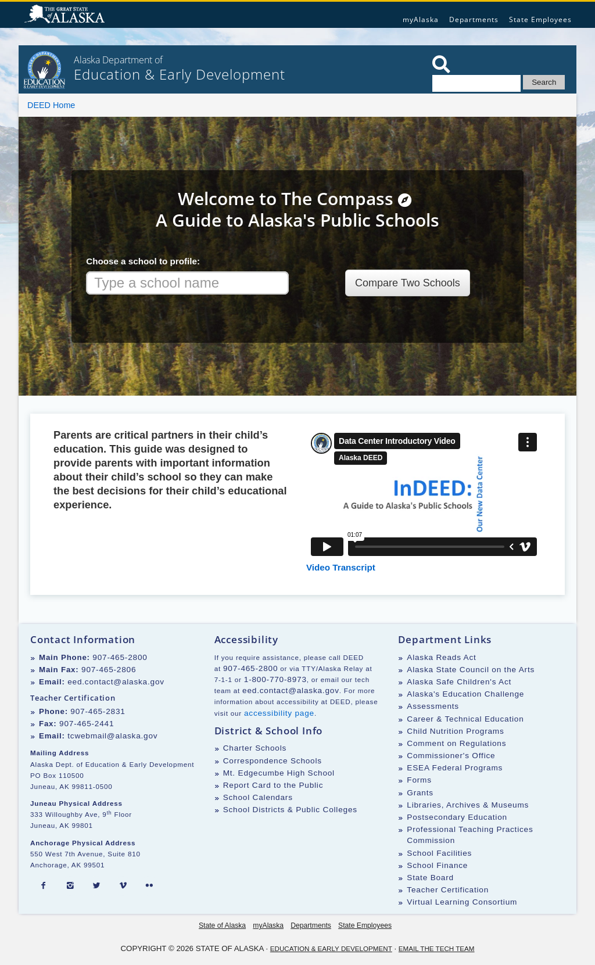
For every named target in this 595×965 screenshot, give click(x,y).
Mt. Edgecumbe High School (279, 773)
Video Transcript (340, 567)
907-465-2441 (86, 723)
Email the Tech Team (437, 948)
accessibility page (279, 713)
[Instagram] (70, 886)
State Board (430, 877)
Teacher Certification (448, 889)
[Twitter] (96, 886)
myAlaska (421, 19)
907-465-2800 (119, 657)
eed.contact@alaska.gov (115, 681)
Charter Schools (254, 748)
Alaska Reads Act (441, 657)
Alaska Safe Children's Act (459, 681)
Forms (419, 780)
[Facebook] (43, 886)
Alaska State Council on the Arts (471, 669)
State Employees (540, 19)
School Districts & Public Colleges (290, 809)
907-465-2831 (97, 711)
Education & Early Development (331, 948)
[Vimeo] (123, 886)
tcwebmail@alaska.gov (112, 735)
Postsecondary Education (457, 817)
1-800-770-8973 (275, 679)
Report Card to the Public (273, 785)
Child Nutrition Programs (455, 731)
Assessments (433, 706)
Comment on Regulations (456, 743)
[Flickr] (149, 886)
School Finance (437, 865)
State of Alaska (66, 15)
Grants (420, 792)
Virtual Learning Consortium (462, 902)
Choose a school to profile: (143, 261)
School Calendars (258, 797)
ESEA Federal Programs (455, 767)
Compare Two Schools (407, 283)
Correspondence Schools (272, 760)
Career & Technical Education (465, 719)
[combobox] (187, 283)
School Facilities (439, 853)
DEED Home (51, 105)
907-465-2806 (108, 669)
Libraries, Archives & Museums (468, 805)
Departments (474, 19)
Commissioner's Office (451, 755)
